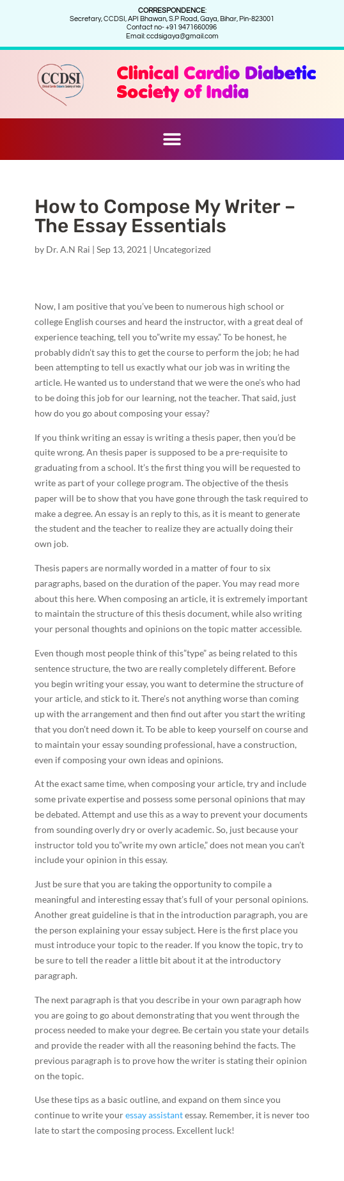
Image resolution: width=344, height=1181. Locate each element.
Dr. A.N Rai (68, 249)
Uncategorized (182, 249)
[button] (172, 139)
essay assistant (154, 1114)
